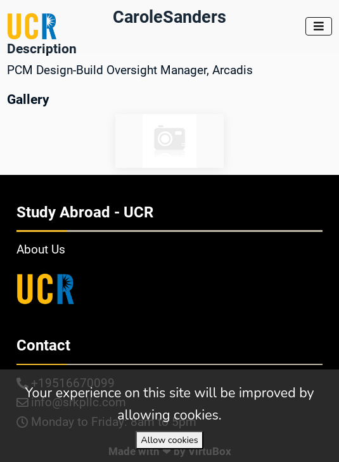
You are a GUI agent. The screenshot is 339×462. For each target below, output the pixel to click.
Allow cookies (169, 439)
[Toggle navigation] (318, 26)
